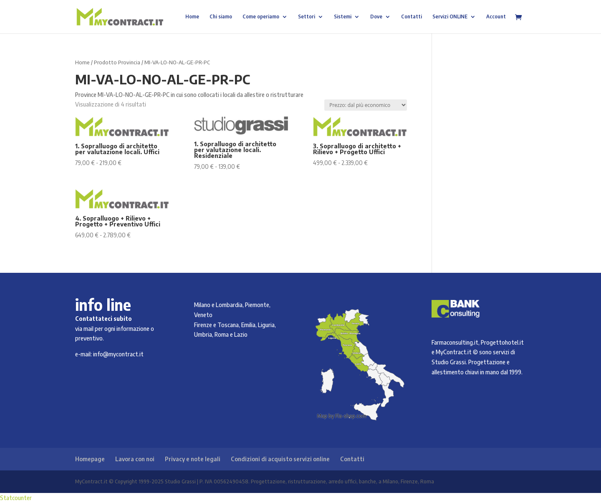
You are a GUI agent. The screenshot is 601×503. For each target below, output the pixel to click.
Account (496, 17)
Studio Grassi (449, 362)
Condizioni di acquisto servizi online (280, 458)
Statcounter (16, 497)
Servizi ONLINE (449, 17)
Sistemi (342, 17)
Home (192, 17)
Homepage (90, 458)
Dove (376, 17)
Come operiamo (260, 17)
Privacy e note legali (192, 458)
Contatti (411, 17)
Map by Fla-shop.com (341, 416)
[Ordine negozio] (365, 105)
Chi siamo (221, 17)
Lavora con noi (134, 458)
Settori (306, 17)
